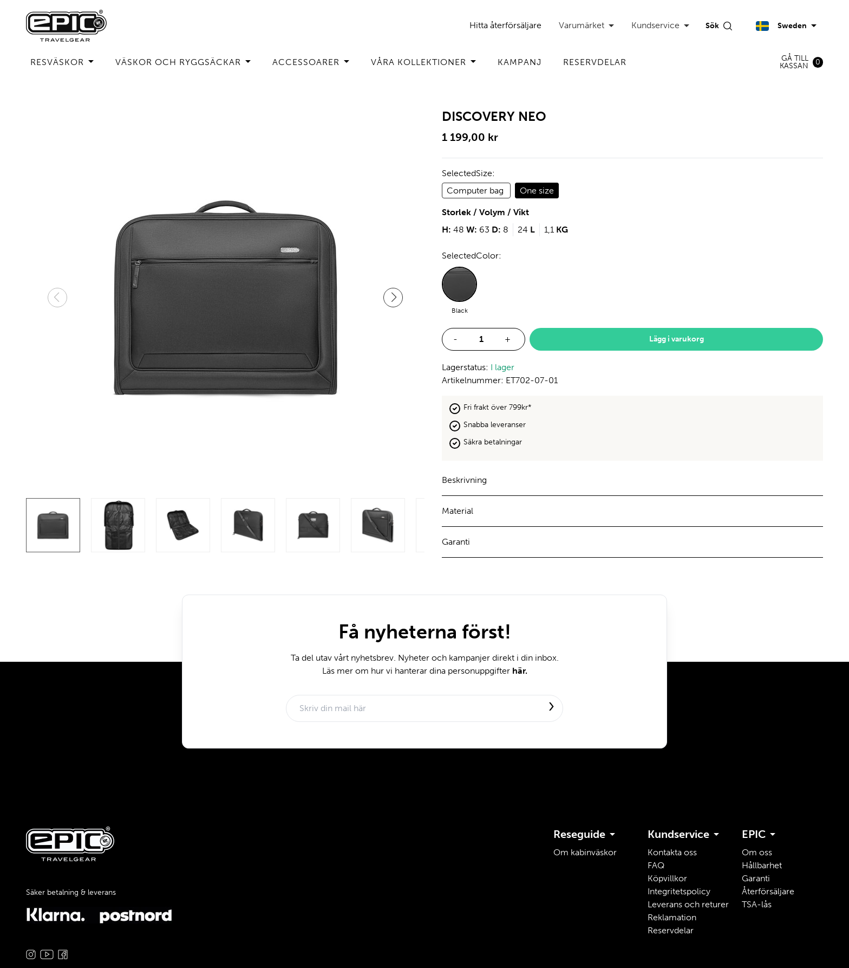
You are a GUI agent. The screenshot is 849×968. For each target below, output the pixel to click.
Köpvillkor (667, 878)
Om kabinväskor (585, 852)
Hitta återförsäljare (505, 25)
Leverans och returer (688, 904)
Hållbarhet (762, 865)
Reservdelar (594, 62)
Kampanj (519, 62)
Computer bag (476, 190)
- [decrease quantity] (455, 339)
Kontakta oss (672, 852)
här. (519, 671)
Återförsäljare (768, 891)
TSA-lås (757, 904)
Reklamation (672, 917)
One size (537, 190)
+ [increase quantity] (508, 339)
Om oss (757, 852)
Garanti (756, 878)
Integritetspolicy (679, 891)
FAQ (656, 865)
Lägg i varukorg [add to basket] (676, 339)
